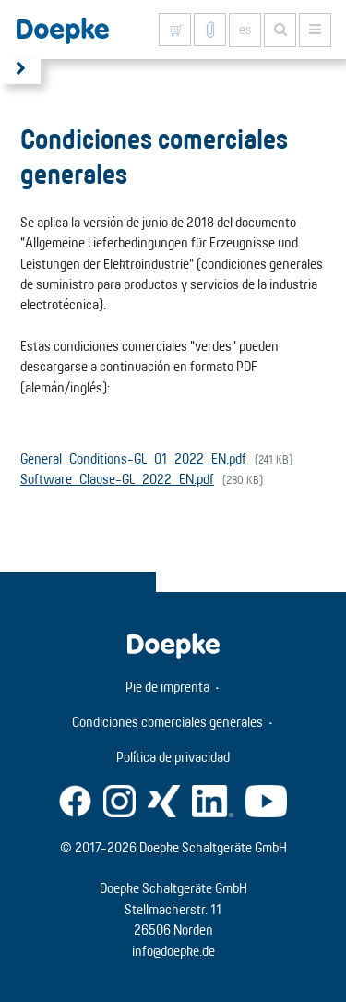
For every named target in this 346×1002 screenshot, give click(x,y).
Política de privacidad (173, 757)
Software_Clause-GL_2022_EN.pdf (117, 479)
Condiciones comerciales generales (167, 721)
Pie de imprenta (167, 686)
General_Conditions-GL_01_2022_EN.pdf (133, 458)
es (245, 29)
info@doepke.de (173, 951)
